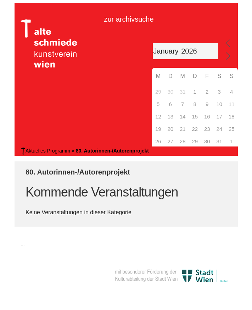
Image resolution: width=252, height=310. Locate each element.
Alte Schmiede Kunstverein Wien (46, 43)
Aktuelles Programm (48, 151)
